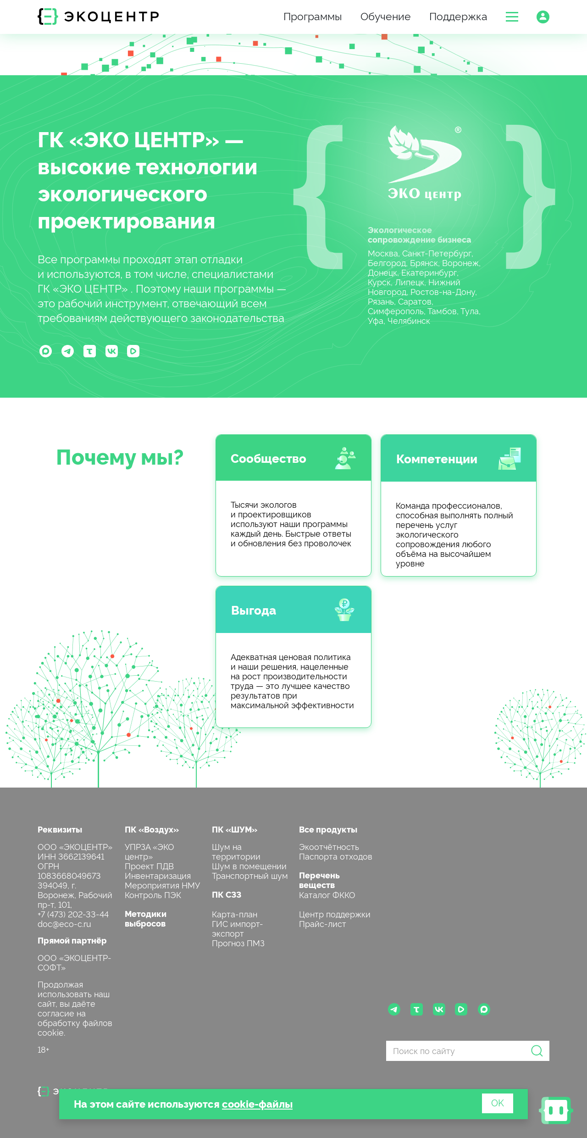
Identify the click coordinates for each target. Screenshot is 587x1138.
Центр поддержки (335, 913)
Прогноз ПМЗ (238, 942)
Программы (312, 15)
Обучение (385, 15)
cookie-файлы (257, 1103)
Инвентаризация (158, 875)
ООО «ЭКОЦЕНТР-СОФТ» (74, 961)
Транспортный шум (250, 875)
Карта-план (234, 913)
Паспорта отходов (335, 855)
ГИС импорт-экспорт (237, 927)
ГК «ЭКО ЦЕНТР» (128, 138)
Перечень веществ (319, 879)
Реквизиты (60, 829)
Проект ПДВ (149, 865)
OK (497, 1102)
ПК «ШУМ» (234, 829)
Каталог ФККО (327, 894)
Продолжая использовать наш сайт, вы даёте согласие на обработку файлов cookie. (75, 1008)
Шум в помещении (249, 865)
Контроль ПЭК (153, 894)
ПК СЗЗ (226, 894)
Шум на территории (236, 850)
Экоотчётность (329, 846)
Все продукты (328, 829)
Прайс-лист (322, 923)
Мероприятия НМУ (162, 884)
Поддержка (458, 15)
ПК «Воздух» (152, 829)
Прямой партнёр (72, 940)
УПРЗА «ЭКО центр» (149, 850)
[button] (512, 17)
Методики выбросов (145, 918)
